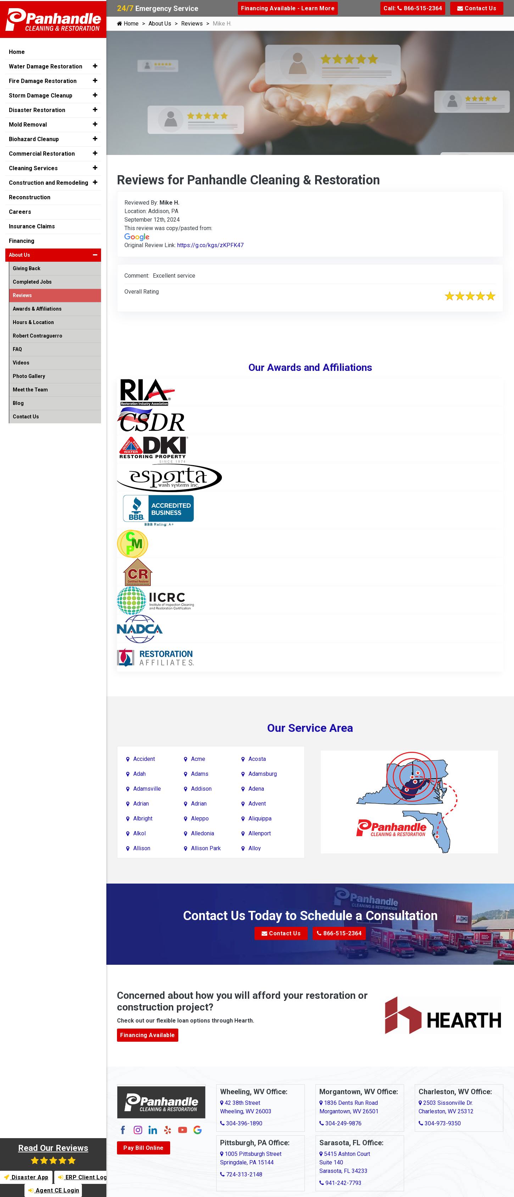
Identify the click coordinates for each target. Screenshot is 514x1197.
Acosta (257, 758)
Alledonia (202, 833)
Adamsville (147, 788)
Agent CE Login (53, 1190)
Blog (18, 402)
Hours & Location (33, 321)
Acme (198, 758)
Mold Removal (28, 123)
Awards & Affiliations (37, 308)
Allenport (259, 833)
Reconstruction (29, 196)
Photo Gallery (29, 375)
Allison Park (206, 848)
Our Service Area (310, 728)
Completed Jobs (32, 281)
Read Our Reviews (53, 1154)
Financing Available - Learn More (288, 8)
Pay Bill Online (143, 1147)
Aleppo (200, 818)
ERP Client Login (82, 1177)
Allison (141, 848)
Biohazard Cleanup (34, 138)
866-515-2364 (339, 933)
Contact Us (476, 8)
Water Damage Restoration (45, 65)
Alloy (254, 848)
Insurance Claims (32, 225)
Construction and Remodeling (48, 181)
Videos (21, 361)
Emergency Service (157, 8)
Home (128, 23)
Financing (21, 239)
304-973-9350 (440, 1123)
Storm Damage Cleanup (40, 94)
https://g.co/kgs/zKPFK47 (210, 245)
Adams (199, 773)
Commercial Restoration (42, 152)
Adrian (141, 803)
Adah (139, 773)
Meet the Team (30, 388)
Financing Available (147, 1035)
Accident (144, 758)
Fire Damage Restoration (43, 80)
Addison (201, 788)
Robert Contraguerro (37, 335)
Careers (20, 210)
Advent (257, 803)
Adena (256, 788)
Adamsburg (262, 773)
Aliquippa (260, 818)
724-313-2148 (241, 1174)
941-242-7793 (340, 1183)
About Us (160, 23)
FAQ (17, 348)
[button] (95, 65)
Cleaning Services (33, 167)
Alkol (139, 833)
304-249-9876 (340, 1123)
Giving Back (26, 267)
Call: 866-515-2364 (413, 8)
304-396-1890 (241, 1123)
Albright (142, 818)
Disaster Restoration (37, 109)
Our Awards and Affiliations (310, 367)
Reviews (192, 23)
